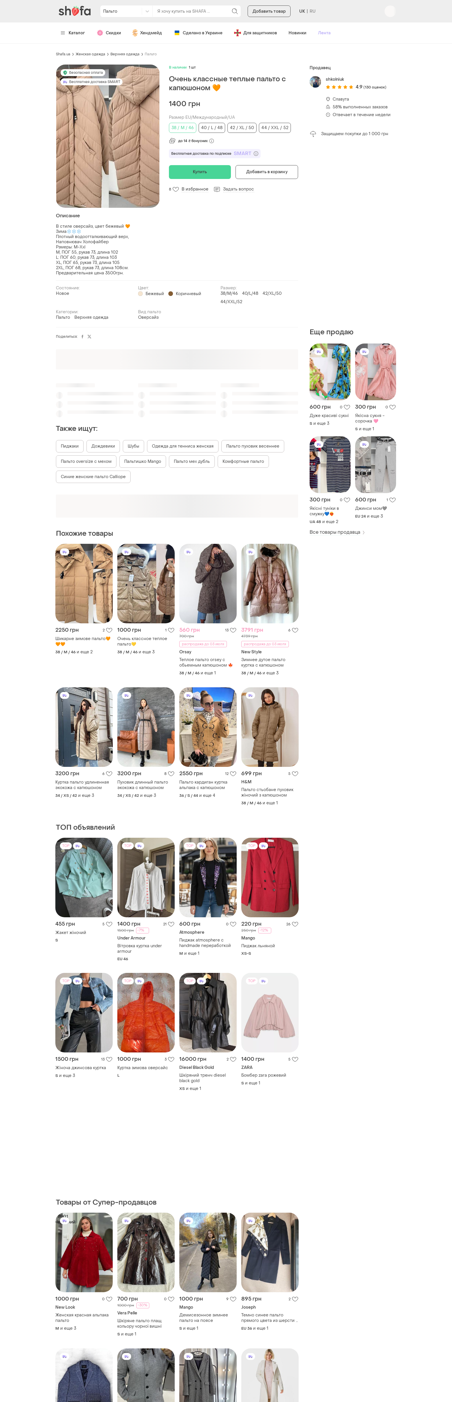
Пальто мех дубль (192, 461)
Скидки (109, 32)
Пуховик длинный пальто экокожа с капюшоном (142, 785)
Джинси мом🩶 (371, 508)
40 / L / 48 (212, 128)
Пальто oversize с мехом (86, 461)
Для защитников (255, 32)
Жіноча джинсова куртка (80, 1068)
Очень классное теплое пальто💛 (142, 641)
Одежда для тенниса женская (183, 446)
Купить (200, 172)
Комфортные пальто (243, 461)
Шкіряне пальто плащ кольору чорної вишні (139, 1323)
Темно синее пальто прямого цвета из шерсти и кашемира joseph (269, 1317)
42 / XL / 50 (242, 128)
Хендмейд (147, 32)
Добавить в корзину (267, 172)
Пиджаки (70, 446)
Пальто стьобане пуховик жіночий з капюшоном (267, 792)
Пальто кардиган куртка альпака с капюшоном (203, 785)
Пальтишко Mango (142, 461)
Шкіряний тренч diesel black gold (202, 1078)
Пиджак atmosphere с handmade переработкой (205, 942)
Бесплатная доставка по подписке (214, 153)
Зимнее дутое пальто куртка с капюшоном (263, 662)
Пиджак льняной (258, 946)
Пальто (151, 54)
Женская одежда (90, 54)
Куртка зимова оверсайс (142, 1068)
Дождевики (103, 446)
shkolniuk (335, 79)
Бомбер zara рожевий (263, 1075)
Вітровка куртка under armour (139, 948)
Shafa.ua (63, 54)
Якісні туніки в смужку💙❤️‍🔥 (324, 511)
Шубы (133, 446)
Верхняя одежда (125, 54)
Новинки (297, 33)
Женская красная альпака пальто (82, 1317)
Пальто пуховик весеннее (252, 446)
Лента (324, 33)
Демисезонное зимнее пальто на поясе (203, 1317)
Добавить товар (269, 11)
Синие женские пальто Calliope (93, 477)
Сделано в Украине (198, 32)
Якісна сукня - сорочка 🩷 (370, 418)
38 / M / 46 (183, 128)
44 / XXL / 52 (274, 128)
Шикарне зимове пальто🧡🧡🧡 (82, 641)
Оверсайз (148, 317)
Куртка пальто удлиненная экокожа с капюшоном (82, 785)
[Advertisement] (353, 232)
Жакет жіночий (70, 932)
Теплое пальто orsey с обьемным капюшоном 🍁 (206, 662)
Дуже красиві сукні (329, 415)
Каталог (73, 33)
